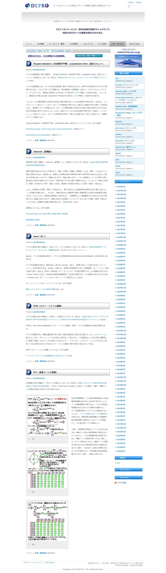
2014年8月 (121, 346)
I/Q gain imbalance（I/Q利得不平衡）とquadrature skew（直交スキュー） (68, 64)
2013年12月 (121, 377)
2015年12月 (121, 284)
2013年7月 (121, 397)
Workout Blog (135, 44)
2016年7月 (121, 257)
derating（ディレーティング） (127, 85)
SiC (117, 78)
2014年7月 (121, 350)
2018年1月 (121, 187)
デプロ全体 (122, 483)
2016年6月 (121, 261)
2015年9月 (121, 296)
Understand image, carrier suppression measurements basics (49, 129)
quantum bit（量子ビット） (126, 147)
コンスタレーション (99, 334)
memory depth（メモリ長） (126, 91)
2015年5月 (121, 311)
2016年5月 (121, 264)
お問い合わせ (50, 562)
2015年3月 (121, 319)
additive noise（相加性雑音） (127, 106)
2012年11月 (121, 428)
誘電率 (65, 202)
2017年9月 (121, 202)
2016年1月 (121, 280)
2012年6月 (121, 447)
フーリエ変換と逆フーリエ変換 (91, 414)
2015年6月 (121, 307)
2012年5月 (121, 451)
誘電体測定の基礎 (32, 220)
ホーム (29, 44)
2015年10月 (121, 292)
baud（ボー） (40, 236)
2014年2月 (121, 369)
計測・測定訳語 (117, 44)
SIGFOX (119, 122)
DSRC (118, 166)
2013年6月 (121, 401)
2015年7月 (121, 303)
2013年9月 (121, 389)
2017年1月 (121, 233)
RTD (117, 160)
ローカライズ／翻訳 (57, 44)
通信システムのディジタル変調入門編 (40, 289)
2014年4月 (121, 362)
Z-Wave (119, 134)
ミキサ (76, 93)
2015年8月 (121, 299)
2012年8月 (121, 439)
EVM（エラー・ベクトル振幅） (48, 306)
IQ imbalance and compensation (38, 135)
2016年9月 (121, 249)
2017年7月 (121, 210)
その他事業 (73, 44)
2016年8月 (121, 253)
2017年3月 (121, 226)
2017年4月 (121, 222)
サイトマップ (38, 562)
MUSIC (118, 153)
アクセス (26, 562)
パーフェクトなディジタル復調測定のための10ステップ (47, 356)
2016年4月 (121, 268)
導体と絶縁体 (63, 214)
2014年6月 (121, 354)
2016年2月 (121, 276)
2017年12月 (121, 191)
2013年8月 (121, 393)
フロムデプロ (87, 44)
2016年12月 (121, 237)
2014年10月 (121, 338)
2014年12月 (121, 331)
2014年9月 (121, 342)
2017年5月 (121, 218)
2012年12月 (121, 424)
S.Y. (53, 140)
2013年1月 (121, 420)
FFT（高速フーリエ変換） (45, 372)
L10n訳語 (102, 44)
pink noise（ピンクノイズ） (126, 128)
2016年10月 (121, 245)
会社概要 (41, 44)
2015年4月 (121, 315)
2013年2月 (121, 416)
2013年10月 (121, 385)
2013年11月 (121, 381)
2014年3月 (121, 366)
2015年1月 (121, 327)
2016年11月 (121, 241)
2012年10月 (121, 432)
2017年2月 (121, 229)
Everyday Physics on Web (36, 214)
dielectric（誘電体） (43, 152)
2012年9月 (121, 436)
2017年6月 (121, 214)
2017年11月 (121, 194)
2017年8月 (121, 206)
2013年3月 (121, 412)
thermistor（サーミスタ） (126, 141)
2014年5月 (121, 358)
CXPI (117, 172)
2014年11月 (121, 334)
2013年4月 (121, 408)
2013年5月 (121, 404)
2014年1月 (121, 373)
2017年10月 (121, 198)
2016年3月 (121, 272)
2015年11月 (121, 288)
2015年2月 (121, 323)
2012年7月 (121, 443)
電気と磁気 (52, 214)
